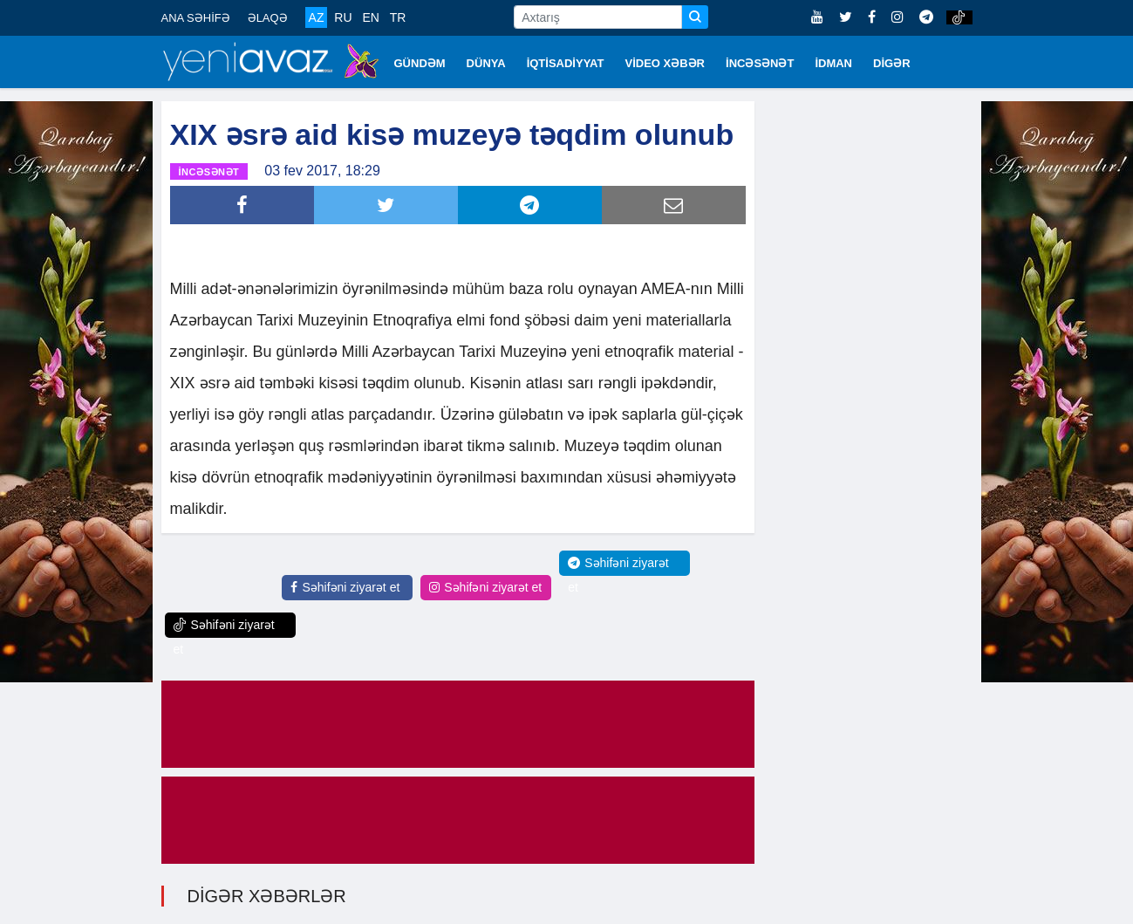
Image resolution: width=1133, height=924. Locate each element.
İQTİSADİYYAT (565, 63)
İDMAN (833, 63)
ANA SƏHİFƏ (195, 17)
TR (398, 17)
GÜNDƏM (420, 63)
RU (343, 17)
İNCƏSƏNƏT (760, 63)
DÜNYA (486, 63)
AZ (316, 17)
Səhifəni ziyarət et (344, 587)
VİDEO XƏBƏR (665, 63)
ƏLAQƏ (268, 17)
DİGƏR (892, 63)
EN (370, 17)
